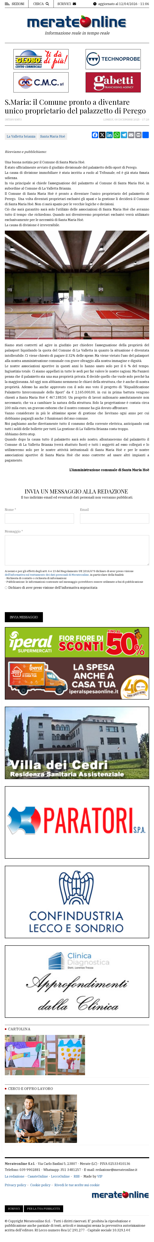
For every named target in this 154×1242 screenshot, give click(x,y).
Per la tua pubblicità (43, 1208)
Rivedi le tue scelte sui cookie (77, 1185)
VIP (99, 1176)
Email (84, 510)
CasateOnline (38, 1176)
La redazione (14, 1176)
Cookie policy (40, 1185)
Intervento (13, 119)
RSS (77, 1176)
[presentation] (35, 601)
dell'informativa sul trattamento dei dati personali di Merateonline (47, 574)
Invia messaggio (24, 617)
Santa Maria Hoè (52, 136)
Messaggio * (14, 531)
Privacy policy (15, 1185)
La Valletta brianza (21, 136)
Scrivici (14, 1208)
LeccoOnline (60, 1176)
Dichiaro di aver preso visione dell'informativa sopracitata (52, 588)
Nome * (10, 510)
